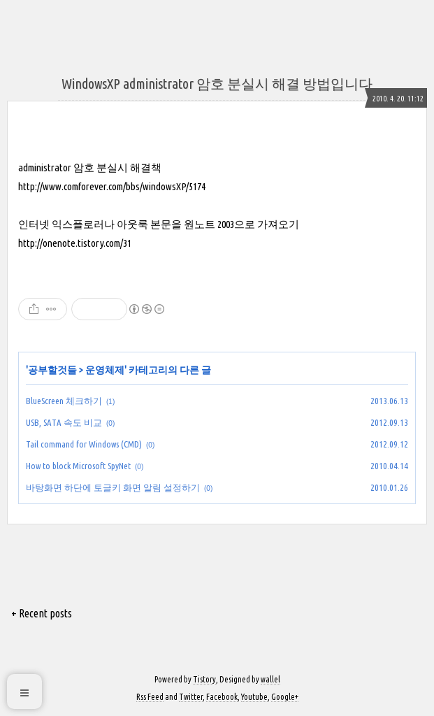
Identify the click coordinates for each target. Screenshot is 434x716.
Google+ (284, 696)
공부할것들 (52, 369)
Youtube (254, 696)
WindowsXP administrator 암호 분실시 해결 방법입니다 (217, 84)
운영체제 (104, 369)
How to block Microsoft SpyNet (78, 466)
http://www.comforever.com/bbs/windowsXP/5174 (111, 186)
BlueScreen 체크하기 (64, 401)
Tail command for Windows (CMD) (84, 444)
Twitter (191, 696)
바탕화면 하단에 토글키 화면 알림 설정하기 (113, 487)
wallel (270, 679)
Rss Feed (150, 696)
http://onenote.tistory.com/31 (74, 243)
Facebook (222, 696)
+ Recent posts (41, 613)
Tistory (204, 679)
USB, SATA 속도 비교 (64, 422)
